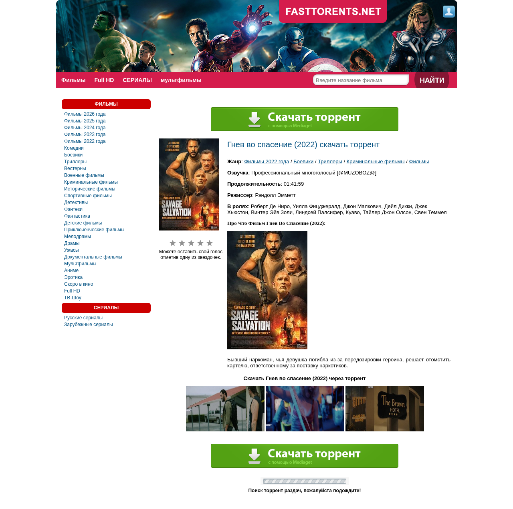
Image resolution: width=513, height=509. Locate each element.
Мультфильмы (80, 264)
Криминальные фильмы (91, 182)
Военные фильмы (84, 175)
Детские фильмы (83, 223)
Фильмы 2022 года (85, 141)
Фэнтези (73, 209)
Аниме (71, 270)
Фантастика (77, 216)
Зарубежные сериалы (88, 324)
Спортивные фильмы (88, 195)
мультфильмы (181, 80)
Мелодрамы (77, 236)
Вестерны (75, 168)
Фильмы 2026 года (85, 114)
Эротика (73, 277)
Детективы (76, 202)
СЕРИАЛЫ (137, 80)
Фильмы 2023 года (85, 134)
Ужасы (71, 250)
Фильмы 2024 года (85, 127)
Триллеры (75, 161)
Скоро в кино (78, 284)
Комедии (74, 148)
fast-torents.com (333, 12)
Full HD (104, 80)
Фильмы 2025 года (85, 121)
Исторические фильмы (89, 189)
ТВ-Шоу (72, 298)
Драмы (71, 243)
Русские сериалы (83, 318)
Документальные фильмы (93, 257)
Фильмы (73, 80)
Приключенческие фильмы (94, 229)
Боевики (73, 155)
